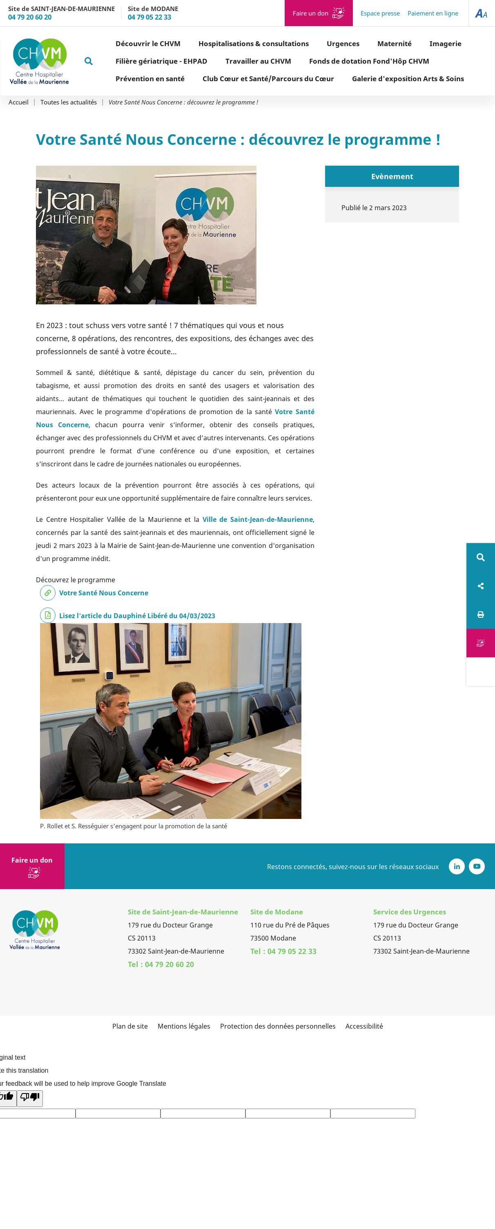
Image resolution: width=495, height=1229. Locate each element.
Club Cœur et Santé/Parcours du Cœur (239, 78)
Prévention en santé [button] (121, 78)
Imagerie (417, 43)
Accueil (19, 102)
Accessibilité (364, 1026)
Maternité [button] (365, 43)
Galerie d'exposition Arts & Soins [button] (379, 78)
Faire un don (310, 13)
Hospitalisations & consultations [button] (224, 43)
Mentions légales (184, 1026)
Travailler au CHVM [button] (229, 61)
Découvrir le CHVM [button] (119, 43)
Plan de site (130, 1026)
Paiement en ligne (433, 13)
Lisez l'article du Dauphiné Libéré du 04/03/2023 (137, 615)
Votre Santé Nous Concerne (103, 592)
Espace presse (380, 13)
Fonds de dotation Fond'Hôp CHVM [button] (340, 61)
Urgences (314, 43)
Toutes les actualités (68, 102)
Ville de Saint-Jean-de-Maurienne (258, 519)
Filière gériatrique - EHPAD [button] (132, 61)
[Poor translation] (30, 1098)
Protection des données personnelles (278, 1026)
